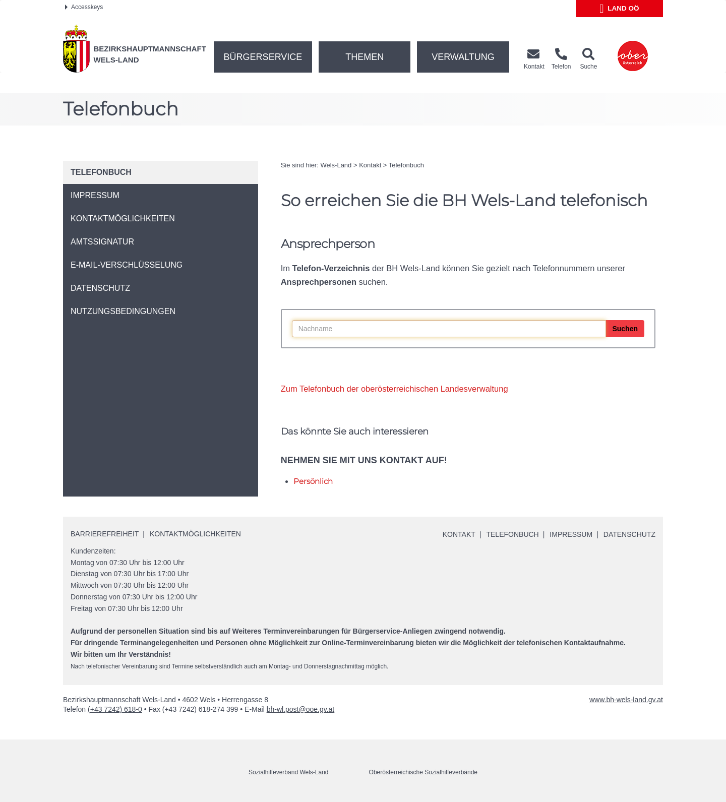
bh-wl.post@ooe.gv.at (301, 709)
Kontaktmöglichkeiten (195, 534)
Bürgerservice (263, 57)
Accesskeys (84, 7)
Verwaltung (463, 57)
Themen (364, 57)
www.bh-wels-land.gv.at (626, 700)
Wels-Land (335, 165)
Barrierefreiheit (105, 534)
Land (619, 9)
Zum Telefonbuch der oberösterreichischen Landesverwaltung (394, 388)
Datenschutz (629, 534)
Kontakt (370, 165)
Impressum (571, 534)
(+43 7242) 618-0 (115, 709)
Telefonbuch (406, 165)
